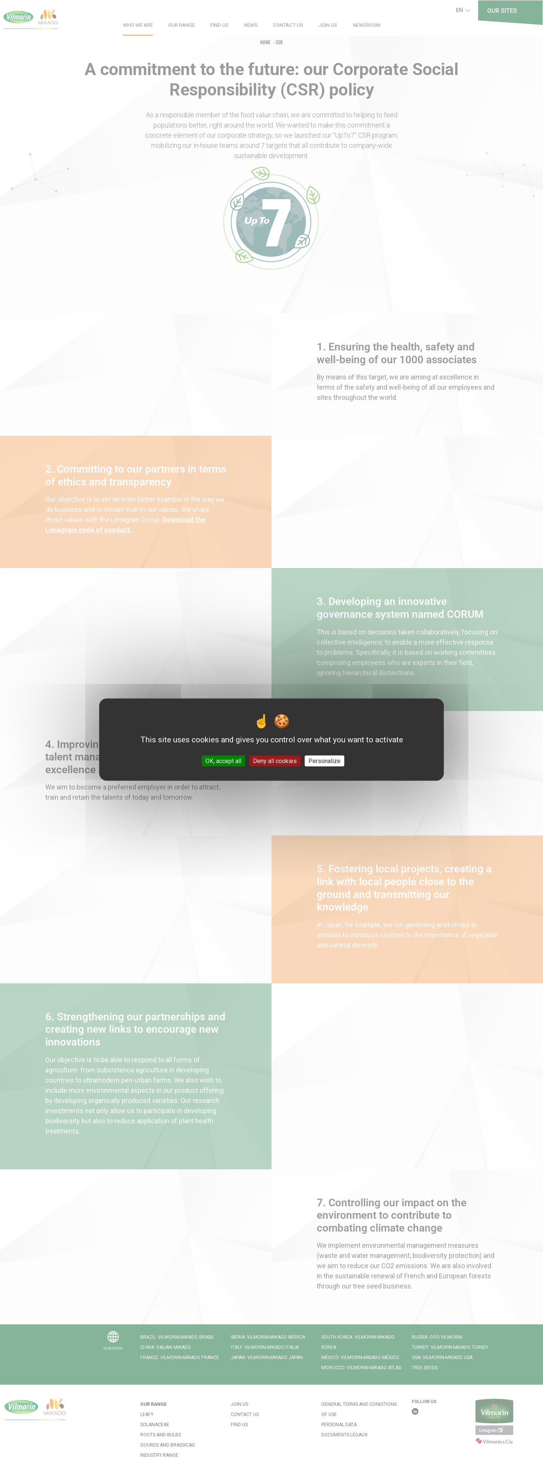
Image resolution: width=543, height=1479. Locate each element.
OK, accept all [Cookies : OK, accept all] (223, 761)
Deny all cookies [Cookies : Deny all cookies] (275, 761)
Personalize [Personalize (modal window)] (324, 761)
